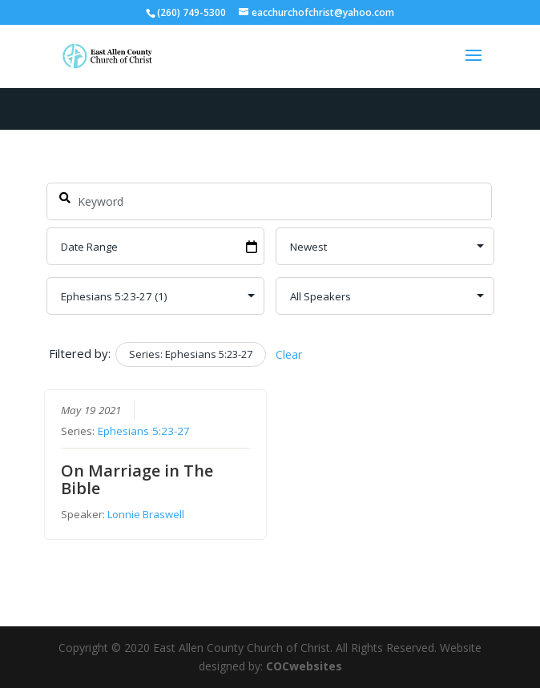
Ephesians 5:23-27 (144, 431)
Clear (289, 354)
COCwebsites (304, 666)
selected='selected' (155, 296)
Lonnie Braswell (145, 515)
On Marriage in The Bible (137, 480)
